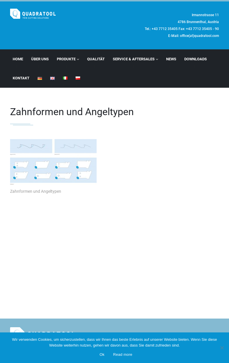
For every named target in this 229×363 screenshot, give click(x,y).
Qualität (96, 59)
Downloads (195, 59)
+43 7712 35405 (165, 29)
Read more (122, 354)
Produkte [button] (68, 59)
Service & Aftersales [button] (135, 59)
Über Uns (40, 59)
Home (18, 59)
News (171, 59)
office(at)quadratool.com (199, 36)
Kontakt (21, 78)
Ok (102, 354)
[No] (222, 348)
